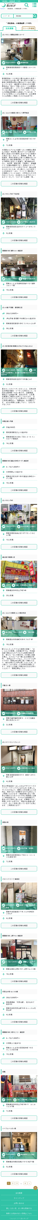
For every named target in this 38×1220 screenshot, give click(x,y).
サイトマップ (19, 1198)
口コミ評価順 (28, 28)
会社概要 (19, 1193)
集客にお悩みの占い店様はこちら (19, 1213)
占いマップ (24, 1218)
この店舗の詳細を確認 (19, 103)
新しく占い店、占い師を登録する (19, 1208)
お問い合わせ (19, 1203)
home (2, 8)
